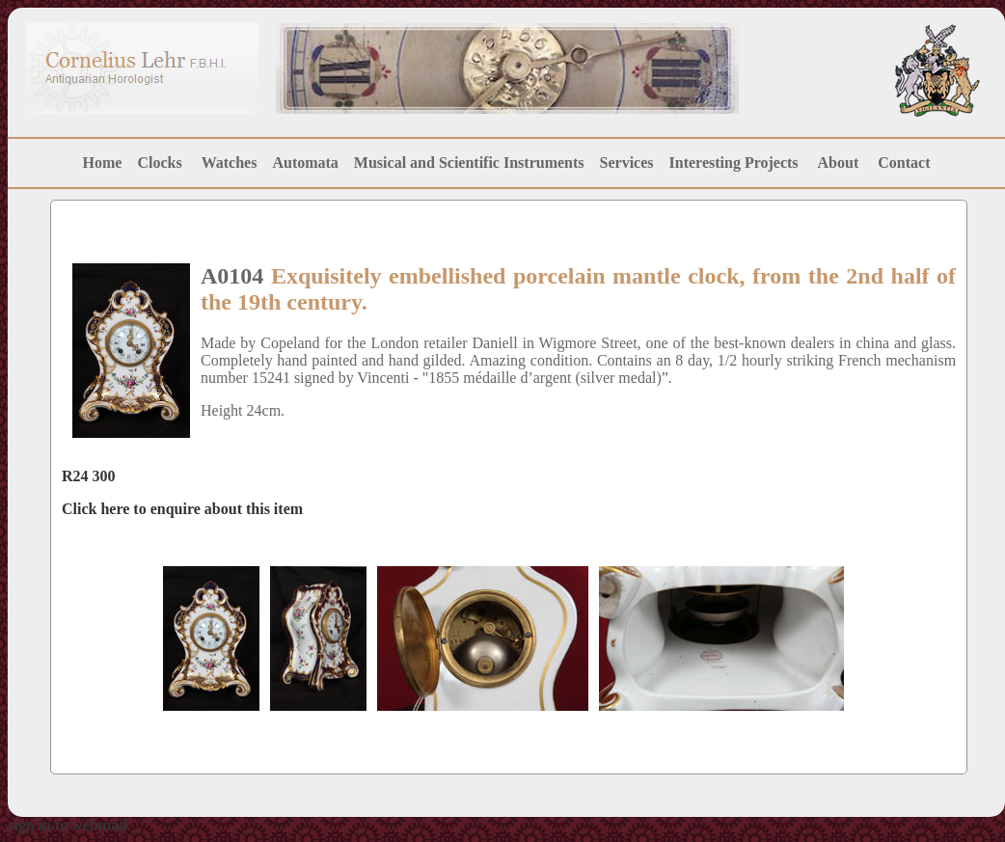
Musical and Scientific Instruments (469, 162)
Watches (230, 162)
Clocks (159, 162)
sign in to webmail (67, 825)
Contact (904, 162)
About (838, 162)
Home (102, 162)
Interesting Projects (735, 162)
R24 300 (89, 476)
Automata (305, 162)
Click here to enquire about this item (182, 509)
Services (627, 162)
